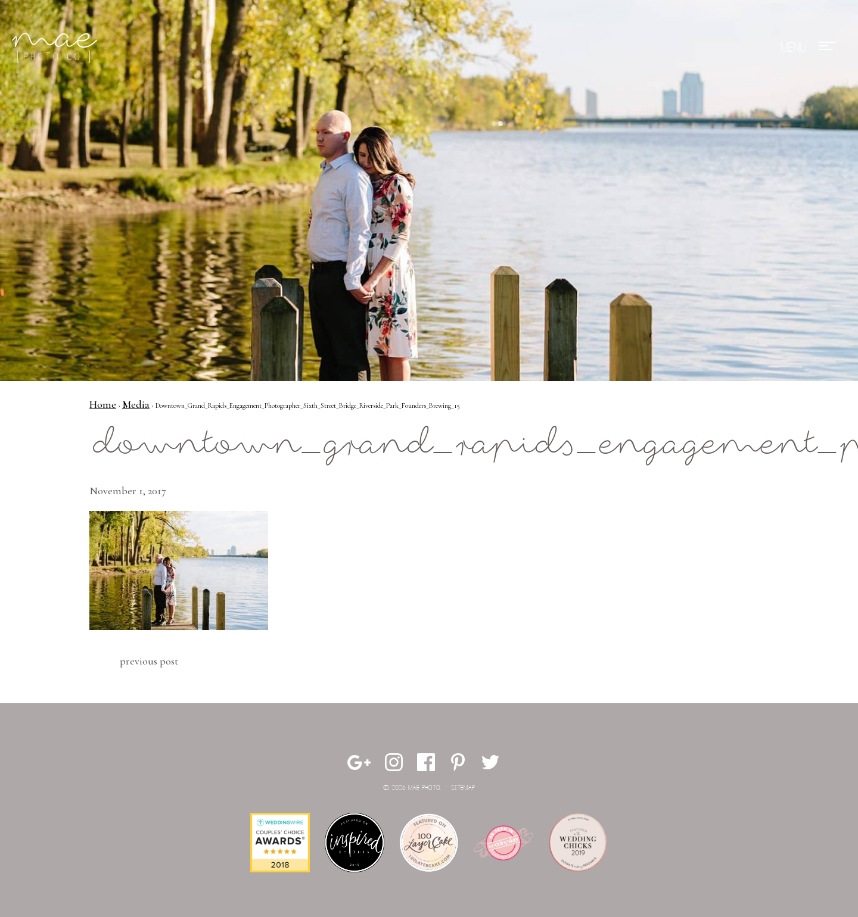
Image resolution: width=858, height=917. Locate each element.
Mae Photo (56, 48)
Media (136, 404)
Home (102, 404)
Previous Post (149, 661)
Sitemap (463, 788)
